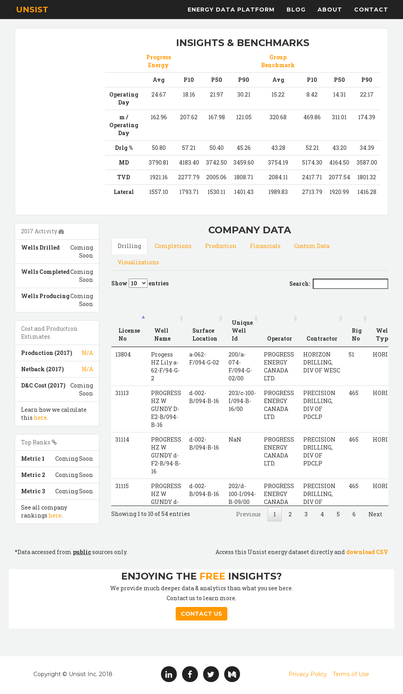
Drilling (129, 246)
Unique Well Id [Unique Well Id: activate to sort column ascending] (242, 330)
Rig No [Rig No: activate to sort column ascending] (357, 334)
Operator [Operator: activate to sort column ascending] (279, 338)
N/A (87, 353)
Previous (248, 514)
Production (220, 246)
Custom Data (311, 246)
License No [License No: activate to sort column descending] (129, 334)
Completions (173, 246)
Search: (338, 284)
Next (375, 514)
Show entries (140, 283)
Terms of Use (351, 674)
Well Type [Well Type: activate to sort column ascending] (383, 334)
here (40, 417)
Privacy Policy (308, 674)
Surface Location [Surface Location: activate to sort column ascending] (204, 334)
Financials (265, 246)
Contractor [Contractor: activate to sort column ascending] (321, 338)
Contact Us (201, 613)
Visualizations (138, 262)
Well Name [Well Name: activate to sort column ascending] (162, 334)
